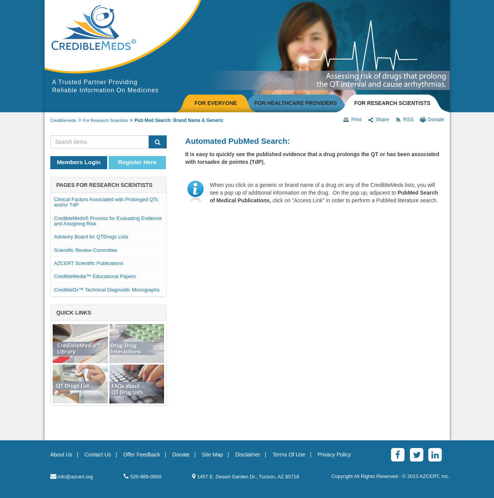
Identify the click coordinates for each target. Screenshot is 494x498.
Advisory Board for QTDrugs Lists (91, 237)
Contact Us (98, 454)
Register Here (137, 162)
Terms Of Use (288, 454)
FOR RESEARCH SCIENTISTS (392, 103)
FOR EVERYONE (215, 103)
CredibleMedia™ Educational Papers (95, 276)
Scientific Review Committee (86, 250)
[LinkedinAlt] (435, 454)
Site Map (212, 454)
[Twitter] (416, 454)
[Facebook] (397, 454)
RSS (404, 120)
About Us (61, 454)
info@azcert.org (71, 476)
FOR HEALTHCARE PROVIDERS (295, 103)
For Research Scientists (105, 120)
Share (378, 120)
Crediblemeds (63, 120)
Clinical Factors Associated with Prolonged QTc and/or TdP (106, 202)
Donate (432, 120)
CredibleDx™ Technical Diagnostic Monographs (107, 290)
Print (352, 120)
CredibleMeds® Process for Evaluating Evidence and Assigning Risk (108, 221)
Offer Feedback (141, 454)
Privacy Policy (334, 454)
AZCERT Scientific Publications (89, 263)
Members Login (79, 162)
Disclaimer (247, 454)
